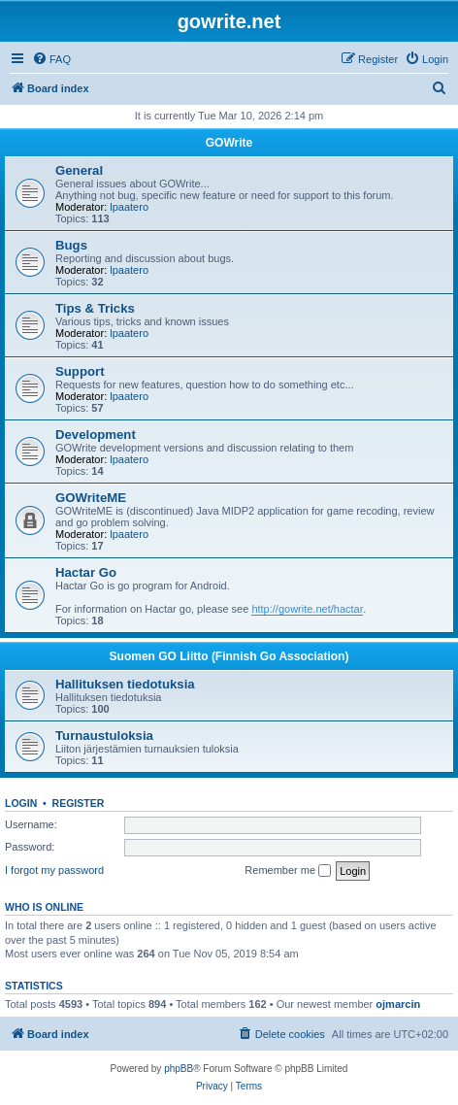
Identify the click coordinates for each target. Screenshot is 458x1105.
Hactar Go (85, 572)
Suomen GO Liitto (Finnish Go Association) (229, 656)
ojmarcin (398, 1004)
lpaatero (129, 207)
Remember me (288, 871)
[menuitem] (51, 59)
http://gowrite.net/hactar (307, 609)
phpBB (178, 1068)
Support (80, 371)
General (79, 170)
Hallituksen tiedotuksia (125, 684)
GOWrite (229, 143)
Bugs (71, 245)
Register (78, 803)
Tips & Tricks (95, 308)
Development (95, 434)
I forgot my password (54, 870)
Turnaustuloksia (104, 735)
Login (21, 803)
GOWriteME (90, 497)
